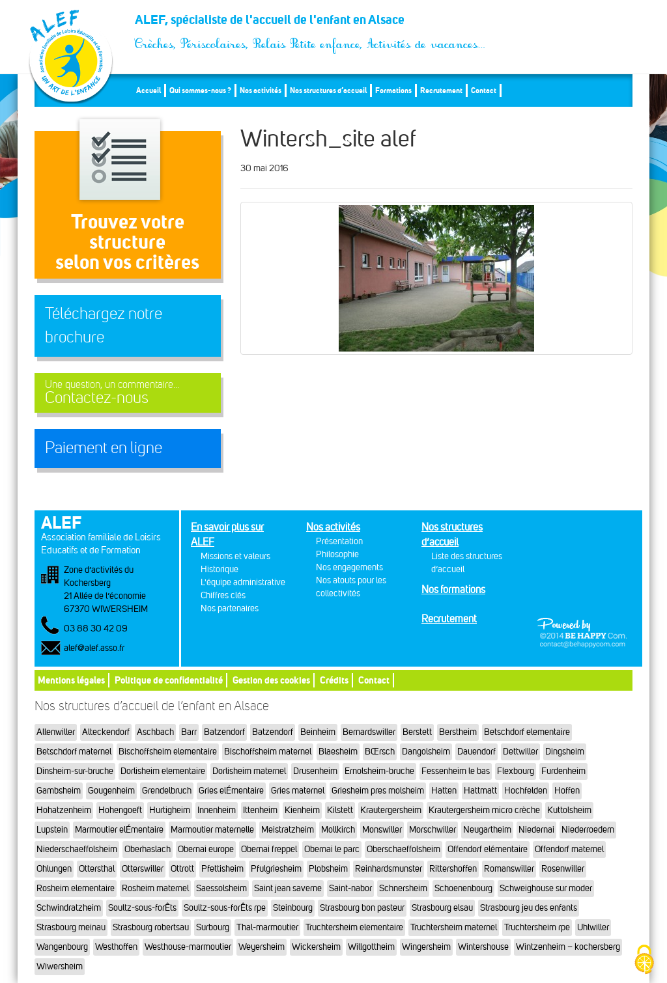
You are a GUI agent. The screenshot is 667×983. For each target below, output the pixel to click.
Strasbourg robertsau (151, 927)
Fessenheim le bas (455, 771)
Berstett (417, 732)
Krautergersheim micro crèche (484, 810)
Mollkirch (338, 829)
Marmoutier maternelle (212, 829)
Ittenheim (260, 810)
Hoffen (567, 790)
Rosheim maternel (155, 888)
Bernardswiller (369, 732)
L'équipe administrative (243, 582)
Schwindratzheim (68, 907)
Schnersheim (403, 888)
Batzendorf (224, 732)
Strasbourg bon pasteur (362, 907)
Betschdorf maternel (73, 751)
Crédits (334, 680)
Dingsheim (564, 751)
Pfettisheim (222, 868)
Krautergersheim (390, 810)
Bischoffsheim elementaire (168, 751)
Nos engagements (349, 567)
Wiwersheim (59, 966)
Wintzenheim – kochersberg (568, 946)
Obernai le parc (332, 849)
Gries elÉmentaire (231, 790)
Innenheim (216, 810)
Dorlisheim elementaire (163, 771)
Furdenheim (563, 771)
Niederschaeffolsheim (76, 849)
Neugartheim (487, 829)
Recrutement (441, 90)
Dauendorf (476, 751)
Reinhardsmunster (388, 868)
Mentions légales (71, 680)
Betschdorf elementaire (527, 732)
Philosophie (337, 554)
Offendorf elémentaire (487, 849)
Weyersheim (261, 946)
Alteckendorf (106, 732)
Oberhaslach (147, 849)
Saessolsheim (221, 888)
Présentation (339, 541)
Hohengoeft (120, 810)
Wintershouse (483, 946)
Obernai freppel (269, 849)
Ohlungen (54, 868)
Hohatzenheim (63, 810)
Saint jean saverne (288, 888)
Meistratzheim (287, 829)
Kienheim (302, 810)
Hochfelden (525, 790)
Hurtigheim (169, 810)
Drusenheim (315, 771)
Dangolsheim (426, 751)
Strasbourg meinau (71, 927)
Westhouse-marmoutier (188, 946)
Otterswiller (142, 868)
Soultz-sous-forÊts (142, 907)
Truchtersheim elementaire (354, 927)
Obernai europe (206, 849)
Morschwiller (432, 829)
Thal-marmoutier (267, 927)
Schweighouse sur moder (546, 888)
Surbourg (212, 927)
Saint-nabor (350, 888)
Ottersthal (97, 868)
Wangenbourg (62, 946)
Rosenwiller (562, 868)
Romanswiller (509, 868)
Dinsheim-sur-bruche (74, 771)
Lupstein (52, 829)
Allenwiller (55, 732)
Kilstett (340, 810)
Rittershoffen (453, 868)
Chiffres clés (223, 595)
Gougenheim (111, 790)
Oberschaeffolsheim (403, 849)
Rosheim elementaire (75, 888)
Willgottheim (371, 946)
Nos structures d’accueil (328, 90)
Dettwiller (520, 751)
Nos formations (453, 589)
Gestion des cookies (271, 680)
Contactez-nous (127, 393)
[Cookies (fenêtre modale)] (644, 960)
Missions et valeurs (235, 556)
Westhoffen (116, 946)
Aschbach (155, 732)
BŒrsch (380, 751)
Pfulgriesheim (276, 868)
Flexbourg (515, 771)
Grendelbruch (167, 790)
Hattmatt (480, 790)
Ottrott (182, 868)
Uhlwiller (593, 927)
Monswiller (382, 829)
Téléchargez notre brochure (103, 325)
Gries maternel (297, 790)
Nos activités (260, 90)
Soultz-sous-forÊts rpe (225, 907)
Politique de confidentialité (169, 680)
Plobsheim (328, 868)
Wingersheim (426, 946)
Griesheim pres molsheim (378, 790)
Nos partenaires (230, 608)
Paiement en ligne (103, 448)
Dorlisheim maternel (249, 771)
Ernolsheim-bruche (379, 771)
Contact (483, 90)
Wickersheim (316, 946)
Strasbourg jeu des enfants (528, 907)
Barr (189, 732)
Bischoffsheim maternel (267, 751)
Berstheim (458, 732)
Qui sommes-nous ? (200, 90)
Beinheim (317, 732)
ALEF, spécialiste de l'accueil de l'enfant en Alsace (311, 23)
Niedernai (536, 829)
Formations (393, 90)
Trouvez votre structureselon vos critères (127, 241)
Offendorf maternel (569, 849)
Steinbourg (293, 907)
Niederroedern (587, 829)
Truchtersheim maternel (453, 927)
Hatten (444, 790)
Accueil (148, 90)
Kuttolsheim (569, 810)
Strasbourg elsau (442, 907)
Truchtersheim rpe (537, 927)
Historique (219, 569)
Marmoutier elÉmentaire (119, 829)
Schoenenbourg (463, 888)
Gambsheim (58, 790)
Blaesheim (338, 751)
